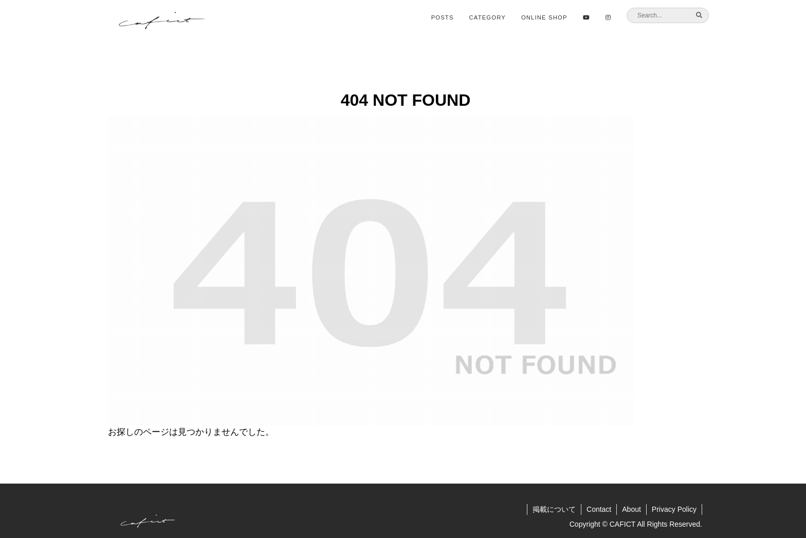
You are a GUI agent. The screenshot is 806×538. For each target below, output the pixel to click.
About (631, 509)
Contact (599, 509)
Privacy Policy (674, 509)
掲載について (554, 509)
